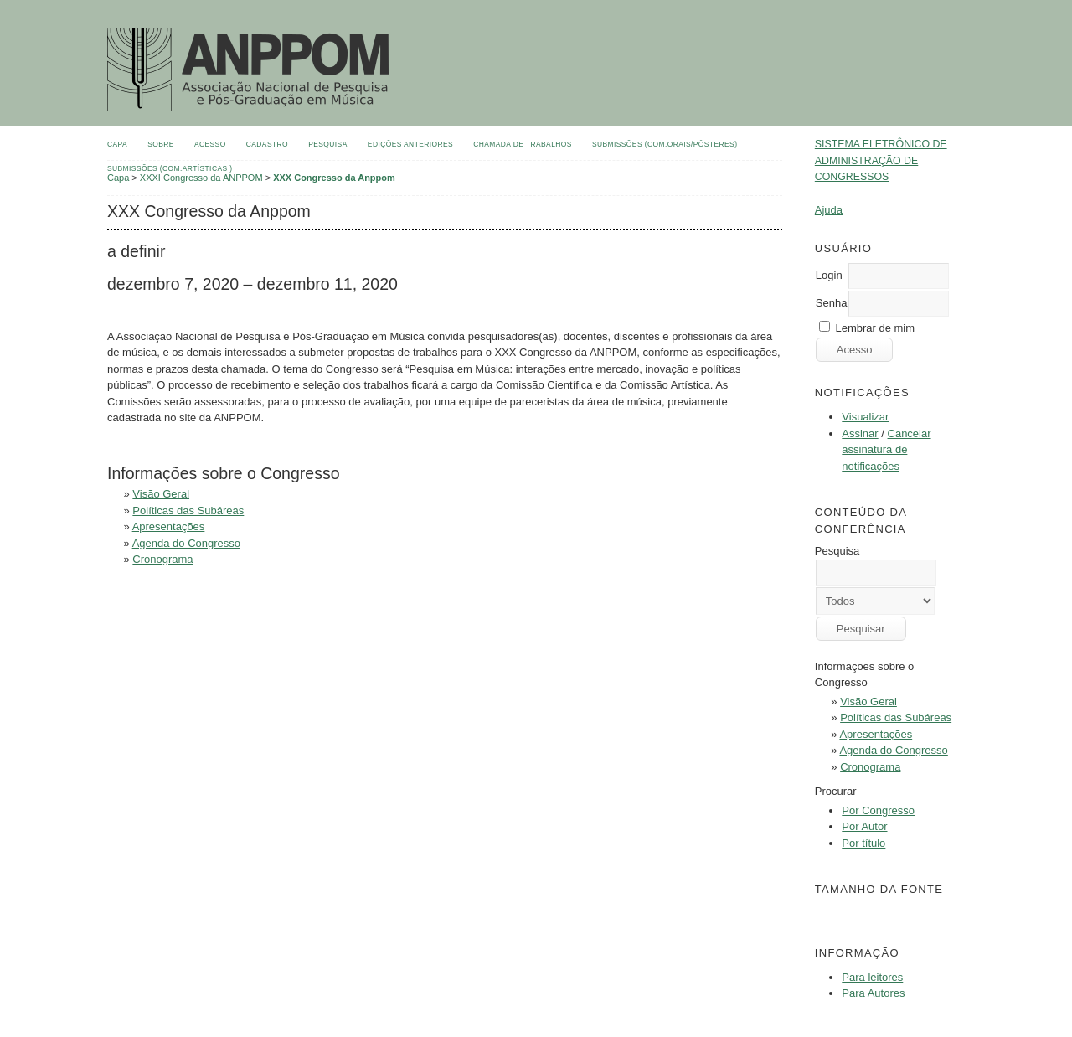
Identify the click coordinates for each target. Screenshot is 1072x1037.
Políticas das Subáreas (895, 717)
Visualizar (865, 416)
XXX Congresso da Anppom (334, 178)
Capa (117, 144)
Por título (863, 843)
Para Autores (873, 993)
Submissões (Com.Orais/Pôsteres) (664, 144)
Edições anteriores (410, 144)
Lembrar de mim (875, 328)
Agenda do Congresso (893, 750)
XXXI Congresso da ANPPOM (201, 178)
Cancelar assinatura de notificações (886, 449)
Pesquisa (328, 144)
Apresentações (875, 734)
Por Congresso (878, 810)
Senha (832, 303)
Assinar (860, 433)
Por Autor (864, 826)
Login (829, 275)
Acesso (210, 144)
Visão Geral (868, 701)
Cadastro (267, 144)
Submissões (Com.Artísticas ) (170, 168)
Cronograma (870, 767)
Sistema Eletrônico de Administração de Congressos (881, 160)
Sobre (160, 144)
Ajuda (829, 210)
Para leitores (872, 977)
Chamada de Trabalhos (522, 144)
